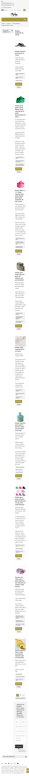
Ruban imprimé (19, 469)
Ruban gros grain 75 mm (20, 546)
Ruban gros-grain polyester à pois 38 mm (20, 243)
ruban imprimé (19, 674)
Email (18, 84)
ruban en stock (19, 80)
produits (9, 23)
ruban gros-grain (19, 472)
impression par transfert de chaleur (20, 621)
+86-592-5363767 (7, 7)
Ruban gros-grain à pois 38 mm (20, 161)
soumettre (19, 746)
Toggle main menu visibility (25, 19)
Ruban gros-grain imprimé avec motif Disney (20, 617)
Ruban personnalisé (20, 467)
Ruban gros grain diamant (19, 552)
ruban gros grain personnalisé (19, 322)
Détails (18, 87)
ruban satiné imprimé (20, 676)
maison (3, 23)
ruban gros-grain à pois (19, 158)
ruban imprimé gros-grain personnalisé (20, 165)
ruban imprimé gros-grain (20, 239)
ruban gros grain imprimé (19, 314)
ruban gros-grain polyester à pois (19, 247)
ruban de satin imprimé (19, 390)
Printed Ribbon (16, 23)
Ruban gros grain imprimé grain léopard (19, 317)
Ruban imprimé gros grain (20, 74)
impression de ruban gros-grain (20, 625)
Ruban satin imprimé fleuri (20, 394)
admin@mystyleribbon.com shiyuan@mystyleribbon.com (7, 4)
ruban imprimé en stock (19, 78)
